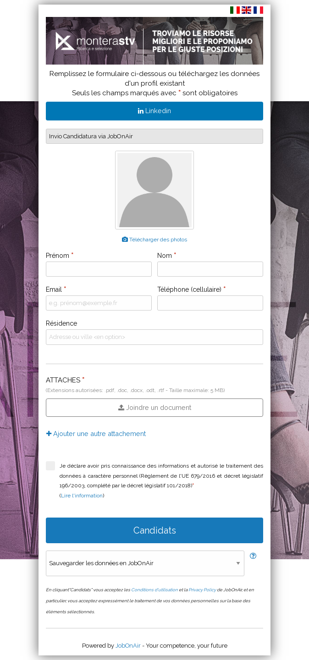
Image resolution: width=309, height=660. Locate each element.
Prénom (59, 255)
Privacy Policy (202, 589)
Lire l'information (82, 495)
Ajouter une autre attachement (96, 433)
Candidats (154, 530)
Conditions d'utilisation (154, 589)
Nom (166, 255)
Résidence (61, 323)
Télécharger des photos (154, 239)
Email (56, 289)
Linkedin (154, 111)
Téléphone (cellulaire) (191, 289)
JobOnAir (128, 645)
